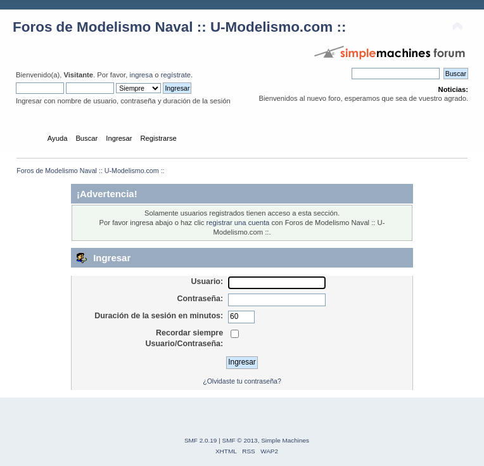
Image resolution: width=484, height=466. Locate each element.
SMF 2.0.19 (200, 440)
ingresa (141, 75)
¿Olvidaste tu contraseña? (242, 381)
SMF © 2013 (240, 440)
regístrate (176, 75)
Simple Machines (285, 440)
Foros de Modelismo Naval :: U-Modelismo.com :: (179, 27)
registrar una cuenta (238, 222)
